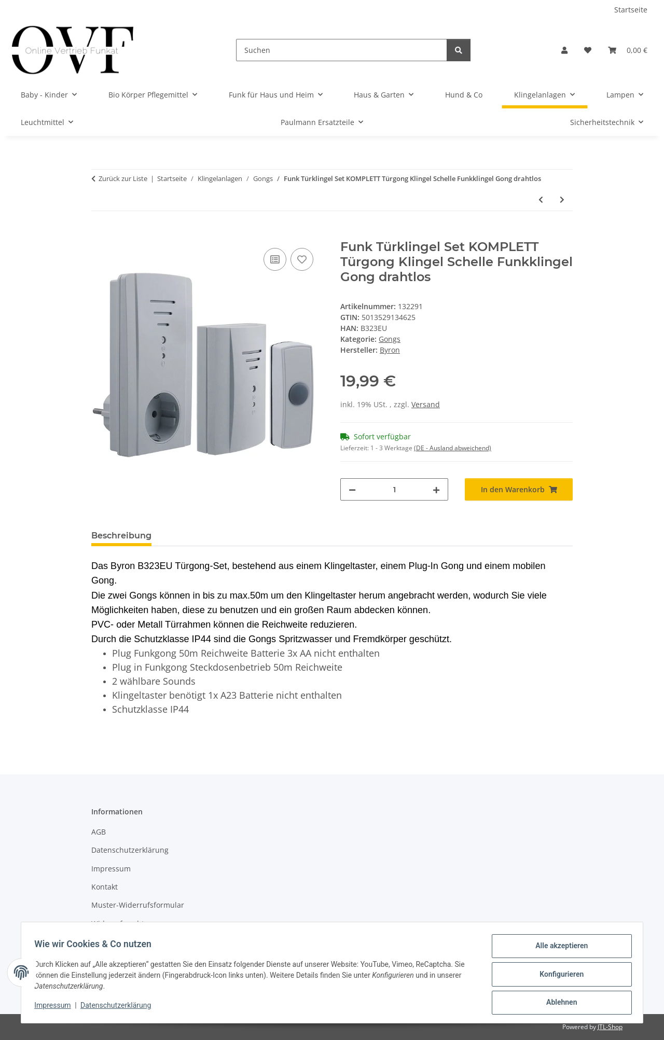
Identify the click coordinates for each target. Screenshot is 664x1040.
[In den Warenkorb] (99, 234)
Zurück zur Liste (123, 178)
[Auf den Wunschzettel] (301, 259)
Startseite (630, 10)
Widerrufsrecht (117, 923)
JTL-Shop (610, 1026)
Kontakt (104, 887)
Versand (425, 404)
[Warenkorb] (628, 50)
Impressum (56, 1008)
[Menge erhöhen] (436, 489)
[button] (564, 50)
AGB (98, 832)
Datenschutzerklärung (119, 1008)
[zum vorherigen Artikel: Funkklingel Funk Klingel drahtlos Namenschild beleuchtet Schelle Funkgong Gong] (540, 199)
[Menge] (394, 489)
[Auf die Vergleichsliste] (275, 259)
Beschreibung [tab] (121, 535)
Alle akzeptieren (558, 949)
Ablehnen (558, 1003)
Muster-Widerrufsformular (137, 905)
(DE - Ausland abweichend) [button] (452, 447)
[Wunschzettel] (588, 50)
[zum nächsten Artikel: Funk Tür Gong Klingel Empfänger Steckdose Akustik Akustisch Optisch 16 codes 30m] (562, 199)
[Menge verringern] (352, 489)
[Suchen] (341, 50)
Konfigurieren (558, 976)
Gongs (389, 339)
